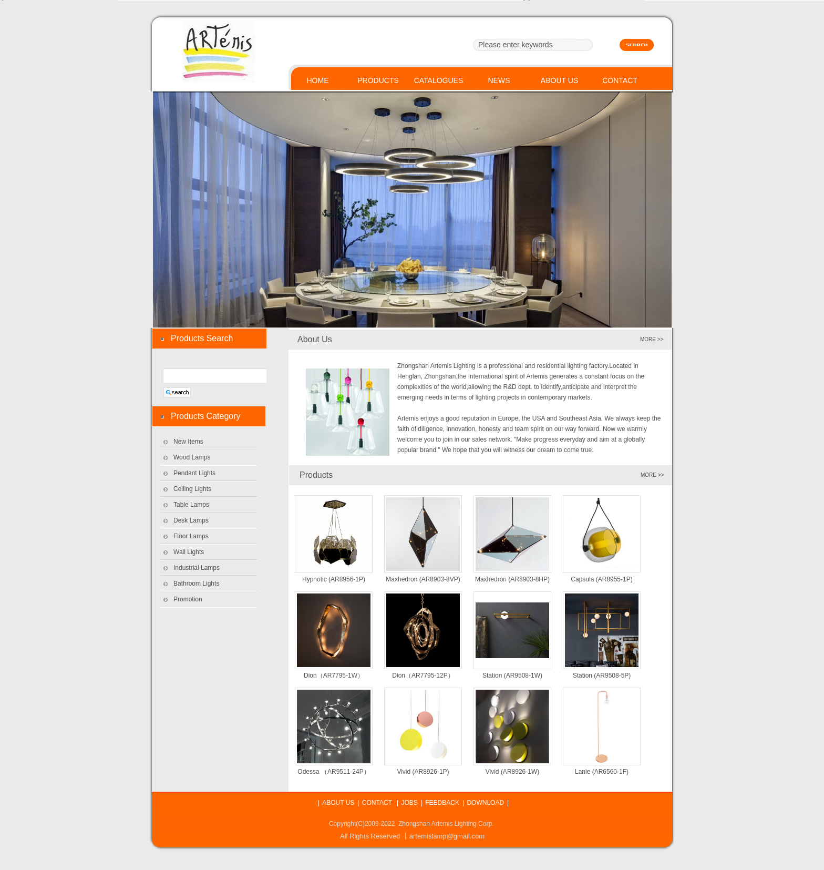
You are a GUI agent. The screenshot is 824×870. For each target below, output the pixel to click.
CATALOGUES (439, 80)
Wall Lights (188, 552)
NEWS (499, 80)
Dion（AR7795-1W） (334, 675)
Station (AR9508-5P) (602, 675)
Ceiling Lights (192, 489)
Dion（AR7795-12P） (423, 675)
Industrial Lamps (196, 567)
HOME (318, 80)
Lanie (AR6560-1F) (602, 771)
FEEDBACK (442, 802)
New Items (188, 441)
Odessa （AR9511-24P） (333, 771)
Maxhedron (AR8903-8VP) (423, 579)
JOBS (409, 802)
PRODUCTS (378, 80)
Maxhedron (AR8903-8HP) (512, 579)
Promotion (187, 599)
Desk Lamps (191, 520)
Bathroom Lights (196, 583)
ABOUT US (559, 80)
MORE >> (652, 475)
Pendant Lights (194, 473)
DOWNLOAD (485, 802)
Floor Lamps (191, 536)
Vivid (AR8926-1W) (512, 771)
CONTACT (619, 80)
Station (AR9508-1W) (512, 675)
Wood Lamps (191, 457)
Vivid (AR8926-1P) (423, 771)
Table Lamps (191, 504)
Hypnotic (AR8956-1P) (333, 579)
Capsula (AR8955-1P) (601, 579)
